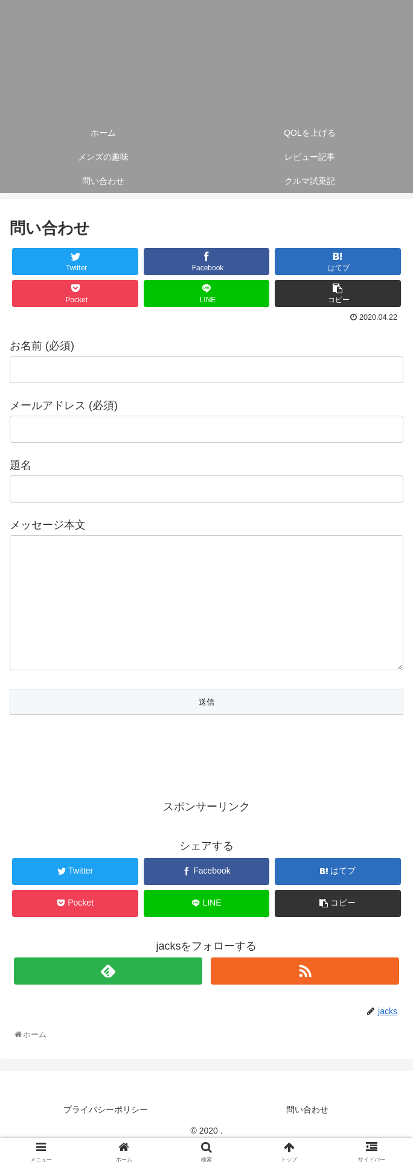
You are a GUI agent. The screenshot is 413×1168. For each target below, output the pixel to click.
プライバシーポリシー (105, 1133)
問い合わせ (307, 1133)
